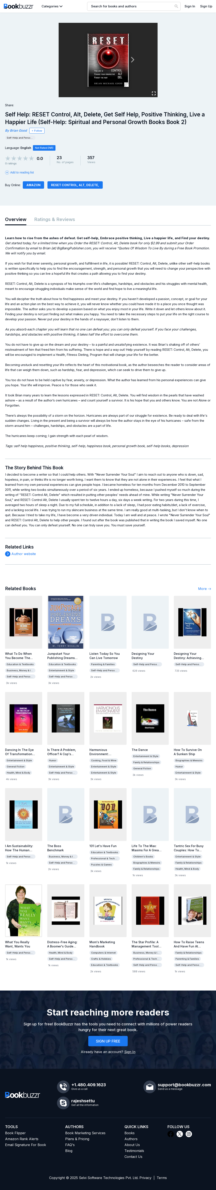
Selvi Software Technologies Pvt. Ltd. (108, 1178)
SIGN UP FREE (108, 1041)
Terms (162, 1178)
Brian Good (18, 130)
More (204, 589)
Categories (50, 6)
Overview (15, 219)
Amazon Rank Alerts (21, 1139)
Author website (23, 554)
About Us (132, 1145)
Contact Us (133, 1157)
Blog (68, 1151)
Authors (131, 1139)
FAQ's (70, 1145)
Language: (18, 148)
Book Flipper (15, 1133)
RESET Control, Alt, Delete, (75, 185)
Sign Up (206, 6)
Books (129, 1133)
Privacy (145, 1178)
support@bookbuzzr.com (184, 1084)
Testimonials (134, 1151)
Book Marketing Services (85, 1133)
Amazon (33, 185)
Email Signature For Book (25, 1145)
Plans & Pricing (77, 1139)
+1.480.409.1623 (88, 1084)
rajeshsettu (83, 1100)
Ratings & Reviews (54, 219)
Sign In (190, 6)
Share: (9, 105)
